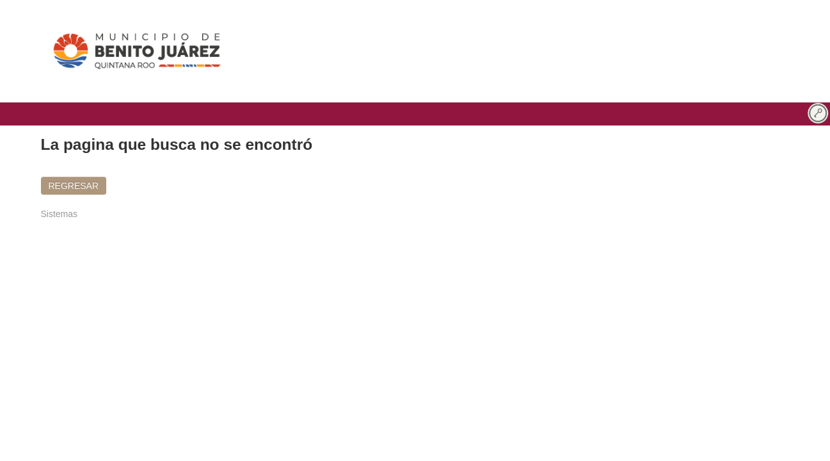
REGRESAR (74, 186)
